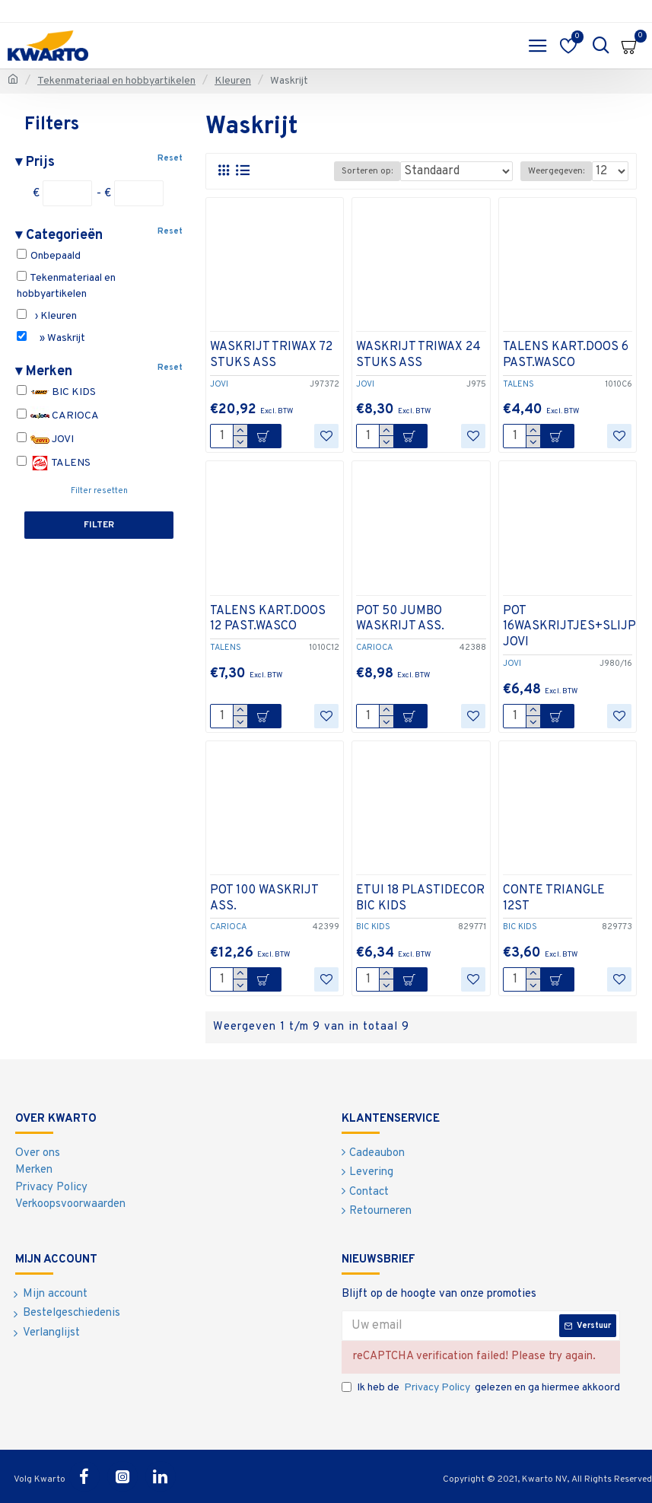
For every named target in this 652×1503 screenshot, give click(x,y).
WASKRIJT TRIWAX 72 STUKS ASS (271, 355)
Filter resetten (99, 491)
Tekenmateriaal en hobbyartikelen (116, 81)
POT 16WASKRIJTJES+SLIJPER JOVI (577, 627)
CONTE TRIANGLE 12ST (554, 898)
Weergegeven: (556, 171)
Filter (99, 525)
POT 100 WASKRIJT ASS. (264, 898)
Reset (170, 158)
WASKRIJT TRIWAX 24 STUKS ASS (418, 355)
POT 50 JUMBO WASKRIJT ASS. (400, 619)
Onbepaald (49, 256)
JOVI (45, 439)
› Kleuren (47, 316)
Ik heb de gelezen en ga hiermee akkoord (481, 1388)
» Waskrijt (51, 338)
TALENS (54, 463)
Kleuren (233, 81)
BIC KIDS (56, 392)
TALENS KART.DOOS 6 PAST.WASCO (565, 355)
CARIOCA (58, 415)
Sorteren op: (367, 171)
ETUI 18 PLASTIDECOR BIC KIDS (420, 898)
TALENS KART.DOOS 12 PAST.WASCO (268, 619)
